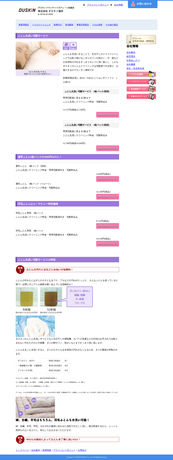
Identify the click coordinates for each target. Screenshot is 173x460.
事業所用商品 (83, 25)
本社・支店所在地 (135, 68)
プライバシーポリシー (98, 5)
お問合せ (82, 450)
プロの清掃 (97, 25)
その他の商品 (111, 25)
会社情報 (118, 5)
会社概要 (130, 64)
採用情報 (46, 450)
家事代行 (58, 25)
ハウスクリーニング (41, 25)
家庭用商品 (24, 25)
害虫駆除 (69, 25)
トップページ (22, 450)
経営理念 (130, 56)
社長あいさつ (133, 60)
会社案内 (130, 52)
